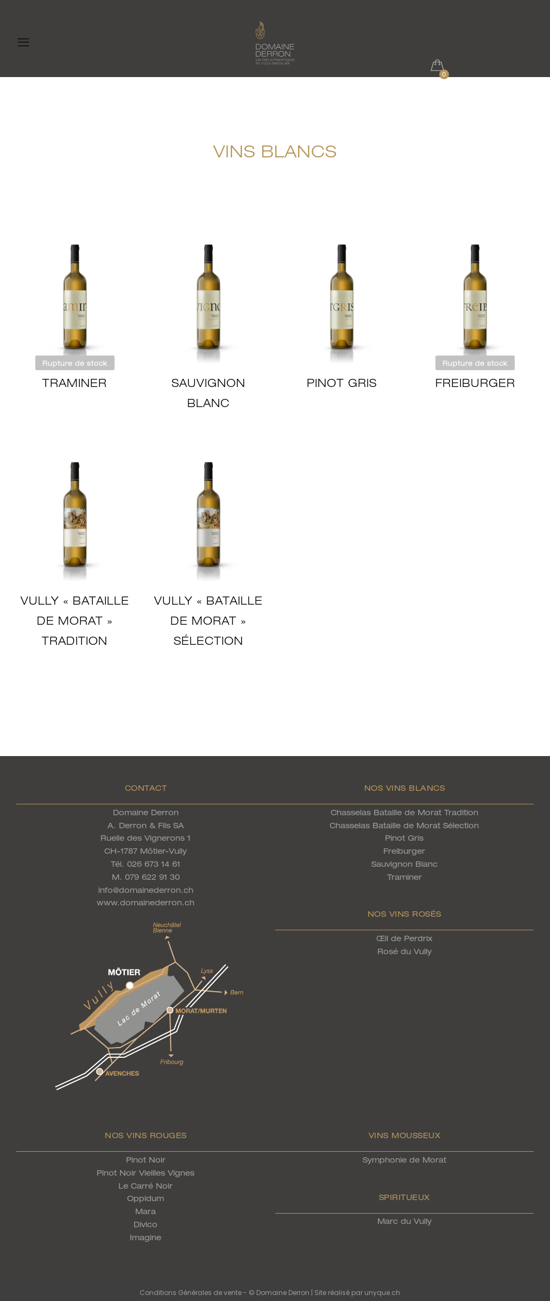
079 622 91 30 (152, 876)
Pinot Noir (146, 1159)
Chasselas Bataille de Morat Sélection (404, 825)
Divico (145, 1224)
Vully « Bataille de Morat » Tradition (75, 620)
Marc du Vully (404, 1221)
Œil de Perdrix (404, 938)
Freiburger (475, 383)
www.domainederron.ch (145, 902)
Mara (145, 1211)
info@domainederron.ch (145, 889)
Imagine (145, 1237)
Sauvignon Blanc (404, 863)
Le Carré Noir (145, 1185)
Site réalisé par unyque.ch (357, 1292)
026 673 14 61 (153, 863)
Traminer (74, 383)
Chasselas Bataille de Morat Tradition (404, 812)
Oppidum (145, 1198)
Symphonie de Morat (404, 1159)
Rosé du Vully (404, 951)
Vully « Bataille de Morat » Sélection (208, 620)
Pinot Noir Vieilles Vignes (145, 1172)
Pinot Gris (342, 383)
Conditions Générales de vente (191, 1292)
